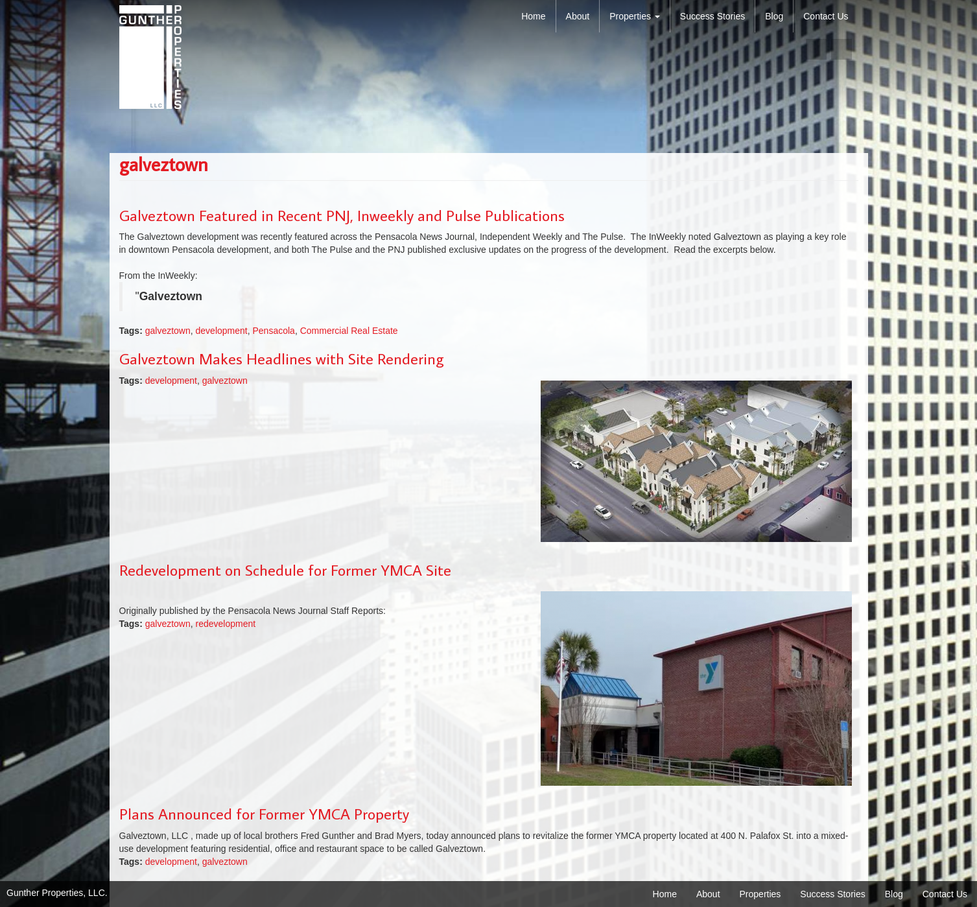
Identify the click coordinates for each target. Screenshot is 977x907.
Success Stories (712, 16)
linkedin (841, 49)
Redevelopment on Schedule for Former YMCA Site (285, 570)
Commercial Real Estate (349, 330)
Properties (634, 16)
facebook (816, 49)
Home (533, 16)
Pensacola (273, 330)
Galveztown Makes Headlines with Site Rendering (281, 358)
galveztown (168, 330)
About (578, 16)
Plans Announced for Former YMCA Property (264, 813)
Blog (774, 16)
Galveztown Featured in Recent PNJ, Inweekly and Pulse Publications (342, 215)
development (222, 330)
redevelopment (226, 623)
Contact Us (825, 16)
